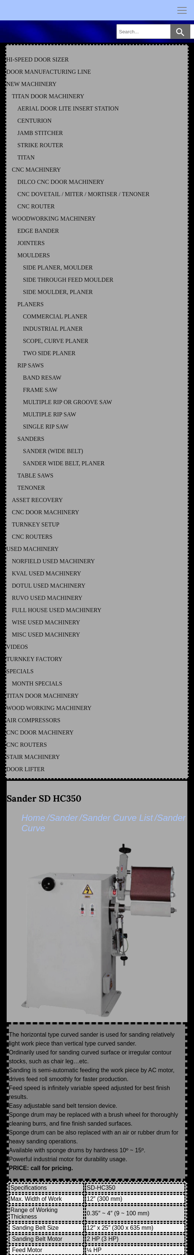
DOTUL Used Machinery (48, 585)
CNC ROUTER (36, 206)
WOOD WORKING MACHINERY (49, 708)
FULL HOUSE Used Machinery (57, 610)
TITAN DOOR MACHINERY (48, 96)
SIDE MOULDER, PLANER (58, 292)
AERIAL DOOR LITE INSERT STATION (68, 108)
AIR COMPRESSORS (33, 720)
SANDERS (30, 439)
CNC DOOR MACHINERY (45, 512)
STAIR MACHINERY (33, 757)
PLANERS (30, 304)
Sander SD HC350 (44, 798)
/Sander (62, 818)
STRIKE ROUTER (40, 145)
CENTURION (34, 121)
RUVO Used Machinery (47, 598)
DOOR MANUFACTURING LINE (48, 72)
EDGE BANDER (38, 231)
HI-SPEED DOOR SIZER (37, 59)
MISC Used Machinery (46, 634)
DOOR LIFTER (25, 769)
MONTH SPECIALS (37, 683)
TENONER (31, 488)
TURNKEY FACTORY (34, 659)
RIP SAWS (30, 365)
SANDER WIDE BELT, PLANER (64, 463)
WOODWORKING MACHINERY (54, 218)
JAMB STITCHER (40, 133)
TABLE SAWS (35, 475)
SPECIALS (20, 671)
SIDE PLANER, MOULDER (58, 267)
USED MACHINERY (32, 549)
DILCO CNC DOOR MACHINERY (60, 182)
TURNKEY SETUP (35, 524)
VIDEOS (17, 647)
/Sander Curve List (116, 818)
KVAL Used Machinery (46, 573)
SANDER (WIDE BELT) (53, 451)
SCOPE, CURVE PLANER (55, 341)
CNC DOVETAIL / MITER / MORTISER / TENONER (83, 194)
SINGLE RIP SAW (45, 426)
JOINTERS (31, 243)
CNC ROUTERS (32, 537)
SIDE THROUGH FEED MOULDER (68, 280)
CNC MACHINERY (36, 169)
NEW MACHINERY (31, 84)
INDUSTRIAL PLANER (53, 329)
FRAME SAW (40, 390)
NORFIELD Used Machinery (53, 561)
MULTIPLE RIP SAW (49, 414)
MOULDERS (33, 255)
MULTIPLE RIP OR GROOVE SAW (67, 402)
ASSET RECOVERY (37, 500)
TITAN (26, 157)
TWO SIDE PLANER (49, 353)
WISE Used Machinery (46, 622)
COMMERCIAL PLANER (55, 316)
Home (33, 818)
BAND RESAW (42, 377)
